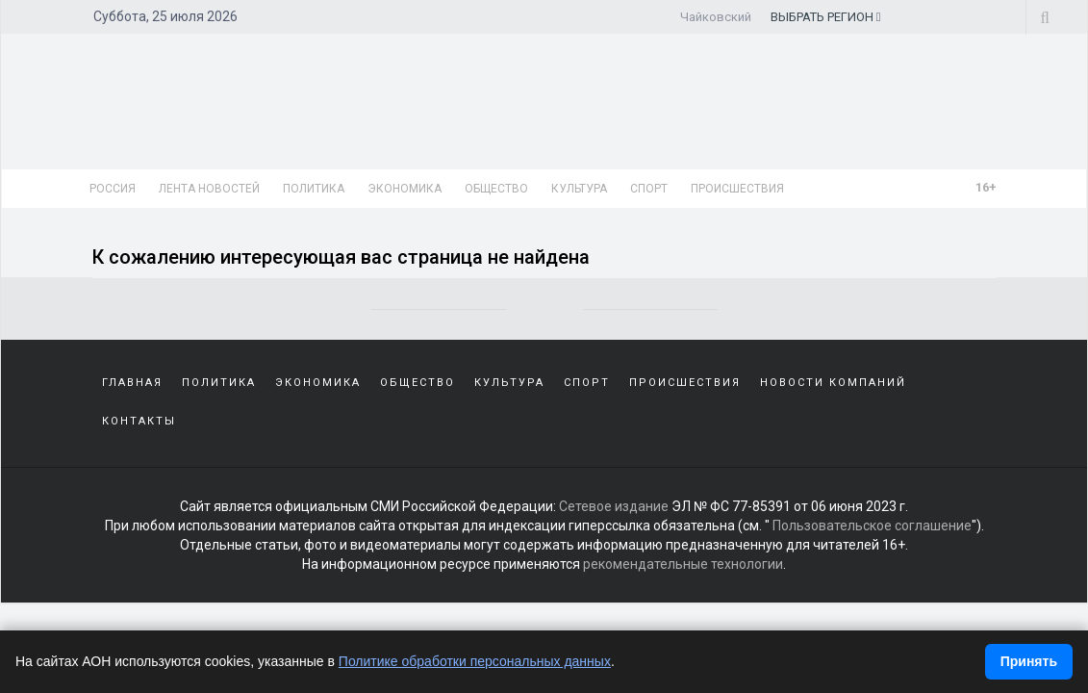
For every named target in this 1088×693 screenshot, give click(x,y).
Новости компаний (833, 382)
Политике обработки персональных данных (475, 661)
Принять (1028, 661)
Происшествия (737, 188)
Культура (579, 188)
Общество (496, 188)
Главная (132, 382)
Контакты (139, 421)
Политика (313, 188)
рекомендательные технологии (683, 564)
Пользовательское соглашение (872, 525)
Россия (112, 188)
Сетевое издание (614, 506)
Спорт (649, 188)
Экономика (404, 188)
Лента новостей (209, 188)
